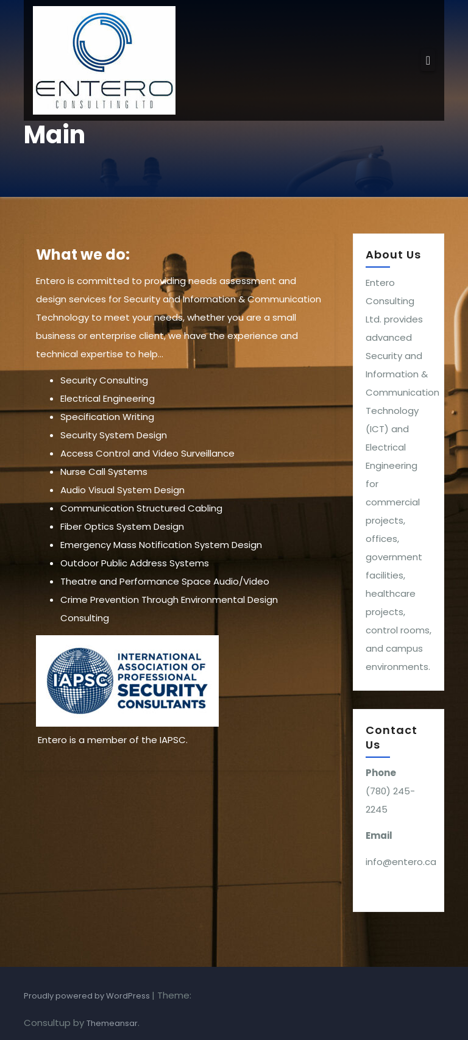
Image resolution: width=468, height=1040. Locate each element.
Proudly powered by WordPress (88, 996)
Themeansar (112, 1023)
